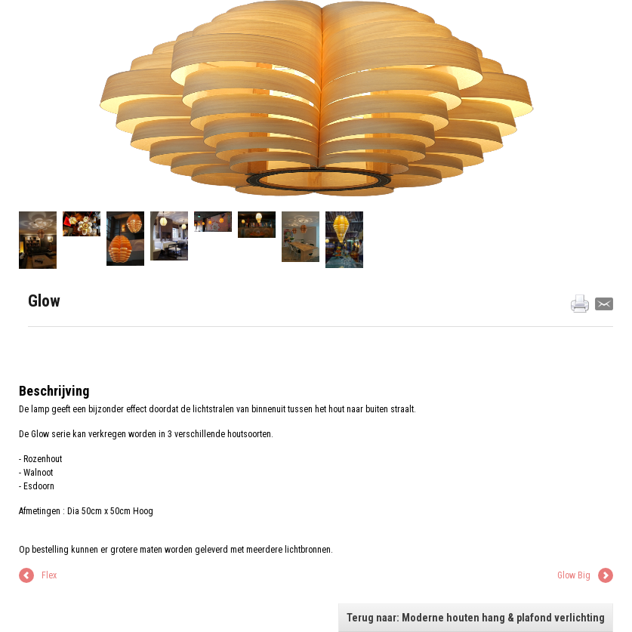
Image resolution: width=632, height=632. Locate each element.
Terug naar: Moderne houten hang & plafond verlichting (476, 618)
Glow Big (573, 575)
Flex (49, 575)
